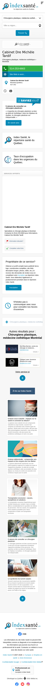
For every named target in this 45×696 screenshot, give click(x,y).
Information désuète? (16, 241)
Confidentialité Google (10, 662)
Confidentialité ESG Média (31, 662)
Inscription (13, 288)
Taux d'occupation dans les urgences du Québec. (25, 159)
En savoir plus (13, 123)
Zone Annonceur (26, 658)
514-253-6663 (17, 68)
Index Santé (7, 655)
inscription (21, 275)
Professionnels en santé (23, 670)
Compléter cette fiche (17, 248)
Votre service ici (22, 372)
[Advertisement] (22, 200)
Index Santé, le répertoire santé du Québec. (24, 140)
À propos (28, 655)
